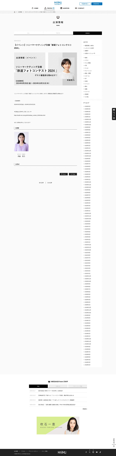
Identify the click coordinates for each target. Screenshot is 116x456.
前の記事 (41, 182)
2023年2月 (87, 208)
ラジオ (86, 68)
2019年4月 (87, 328)
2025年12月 (88, 119)
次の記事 (49, 182)
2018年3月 (87, 362)
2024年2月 (87, 176)
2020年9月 (87, 284)
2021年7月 (87, 257)
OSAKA (87, 33)
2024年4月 (87, 171)
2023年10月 (88, 187)
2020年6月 (87, 291)
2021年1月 (87, 273)
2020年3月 (87, 299)
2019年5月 (87, 325)
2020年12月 (88, 276)
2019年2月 (87, 333)
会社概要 (16, 451)
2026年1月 (87, 116)
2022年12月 (88, 213)
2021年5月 (87, 263)
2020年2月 (87, 302)
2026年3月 (87, 111)
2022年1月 (87, 242)
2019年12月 (88, 307)
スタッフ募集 (44, 451)
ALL (28, 33)
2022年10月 (88, 218)
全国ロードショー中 (90, 53)
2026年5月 (87, 106)
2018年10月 (88, 344)
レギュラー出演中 (89, 48)
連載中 (86, 50)
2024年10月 (88, 156)
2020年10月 (88, 281)
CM (86, 65)
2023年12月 (88, 182)
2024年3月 (87, 174)
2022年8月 (87, 223)
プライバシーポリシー (33, 451)
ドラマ (86, 60)
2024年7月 (87, 163)
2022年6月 (87, 229)
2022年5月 (87, 231)
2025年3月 (87, 143)
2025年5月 (87, 137)
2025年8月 (87, 129)
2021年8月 (87, 255)
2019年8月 (87, 317)
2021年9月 (87, 252)
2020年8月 (87, 286)
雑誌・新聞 (88, 73)
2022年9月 (87, 221)
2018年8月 (87, 349)
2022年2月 (87, 239)
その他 (86, 96)
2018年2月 (87, 364)
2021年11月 (88, 247)
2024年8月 (87, 161)
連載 (86, 89)
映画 (86, 57)
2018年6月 (87, 354)
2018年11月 (88, 341)
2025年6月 (87, 135)
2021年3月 (87, 268)
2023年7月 (87, 195)
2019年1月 (87, 336)
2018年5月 (87, 357)
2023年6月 (87, 197)
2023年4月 (87, 203)
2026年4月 (87, 109)
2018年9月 (87, 346)
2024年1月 (87, 179)
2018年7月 (87, 351)
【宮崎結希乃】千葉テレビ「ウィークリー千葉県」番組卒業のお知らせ (56, 395)
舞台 (86, 86)
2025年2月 (87, 145)
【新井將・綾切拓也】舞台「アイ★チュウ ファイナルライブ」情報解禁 (56, 400)
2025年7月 (87, 132)
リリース (87, 91)
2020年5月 (87, 294)
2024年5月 (87, 169)
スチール (87, 76)
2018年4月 (87, 359)
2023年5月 (87, 200)
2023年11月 (88, 184)
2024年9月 (87, 158)
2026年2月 (87, 114)
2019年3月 (87, 331)
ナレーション (88, 70)
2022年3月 (87, 237)
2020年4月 (87, 297)
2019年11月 (88, 310)
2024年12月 (88, 150)
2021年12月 (88, 244)
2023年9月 (87, 190)
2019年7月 (87, 320)
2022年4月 (87, 234)
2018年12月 (88, 338)
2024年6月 (87, 166)
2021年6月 (87, 260)
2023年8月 (87, 192)
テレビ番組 (88, 63)
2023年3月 (87, 205)
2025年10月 (88, 124)
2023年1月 (87, 210)
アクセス (23, 451)
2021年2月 (87, 270)
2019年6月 (87, 323)
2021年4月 (87, 265)
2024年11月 (88, 153)
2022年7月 (87, 226)
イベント (87, 83)
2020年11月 (88, 278)
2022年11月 (88, 216)
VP (86, 78)
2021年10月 (88, 250)
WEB (86, 81)
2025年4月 (87, 140)
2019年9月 (87, 315)
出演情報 (20, 12)
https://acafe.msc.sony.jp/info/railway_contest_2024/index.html (29, 115)
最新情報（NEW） (89, 45)
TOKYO (58, 33)
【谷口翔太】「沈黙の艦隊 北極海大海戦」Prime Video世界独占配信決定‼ (56, 404)
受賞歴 (86, 94)
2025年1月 (87, 148)
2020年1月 (87, 304)
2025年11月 (88, 122)
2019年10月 (88, 312)
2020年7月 (87, 289)
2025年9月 (87, 127)
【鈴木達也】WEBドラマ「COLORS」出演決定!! (50, 390)
